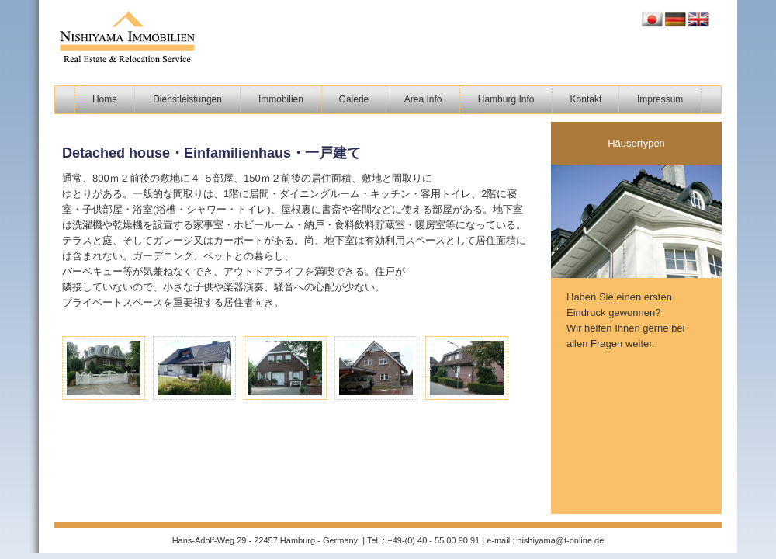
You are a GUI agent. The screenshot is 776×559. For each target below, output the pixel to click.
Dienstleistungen (187, 99)
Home (104, 99)
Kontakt (586, 99)
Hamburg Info (506, 99)
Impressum (660, 99)
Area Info (423, 99)
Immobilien (280, 99)
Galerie (354, 99)
